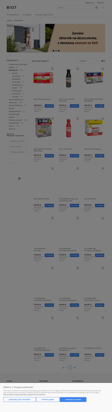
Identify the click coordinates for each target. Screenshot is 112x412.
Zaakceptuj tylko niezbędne (19, 399)
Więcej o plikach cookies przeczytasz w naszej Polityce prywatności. (24, 394)
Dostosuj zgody (48, 399)
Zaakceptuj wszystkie (73, 399)
